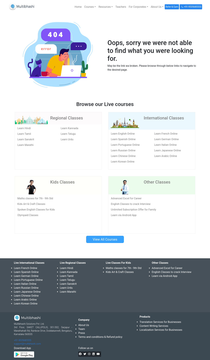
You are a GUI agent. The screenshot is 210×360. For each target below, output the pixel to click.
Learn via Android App (123, 215)
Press (81, 333)
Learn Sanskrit (25, 139)
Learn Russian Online (123, 150)
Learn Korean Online (122, 161)
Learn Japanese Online (167, 150)
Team (81, 329)
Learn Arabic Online (165, 156)
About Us (83, 325)
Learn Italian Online (165, 144)
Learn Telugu (68, 133)
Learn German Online (166, 139)
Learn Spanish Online (123, 139)
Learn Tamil (24, 133)
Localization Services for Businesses (161, 329)
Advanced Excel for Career (126, 198)
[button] (90, 7)
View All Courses (105, 239)
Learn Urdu (67, 139)
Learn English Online (123, 133)
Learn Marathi (25, 145)
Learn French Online (165, 133)
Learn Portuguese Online (125, 144)
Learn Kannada (69, 128)
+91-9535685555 (22, 340)
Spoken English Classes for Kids (36, 209)
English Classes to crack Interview (130, 204)
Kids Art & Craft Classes (31, 204)
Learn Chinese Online (123, 156)
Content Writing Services (154, 325)
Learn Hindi (24, 128)
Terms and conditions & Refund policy (100, 336)
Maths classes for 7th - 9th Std (35, 198)
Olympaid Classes (27, 215)
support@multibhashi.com (27, 343)
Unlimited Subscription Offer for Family (133, 209)
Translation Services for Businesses (160, 322)
